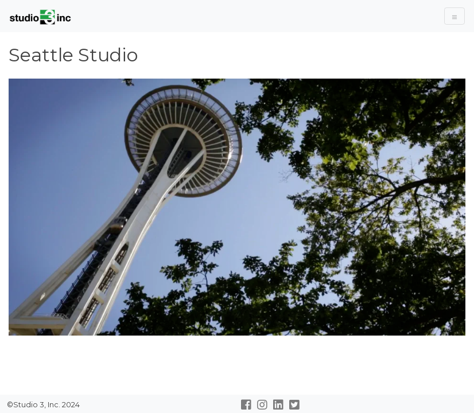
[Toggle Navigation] (454, 16)
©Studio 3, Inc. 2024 (42, 404)
